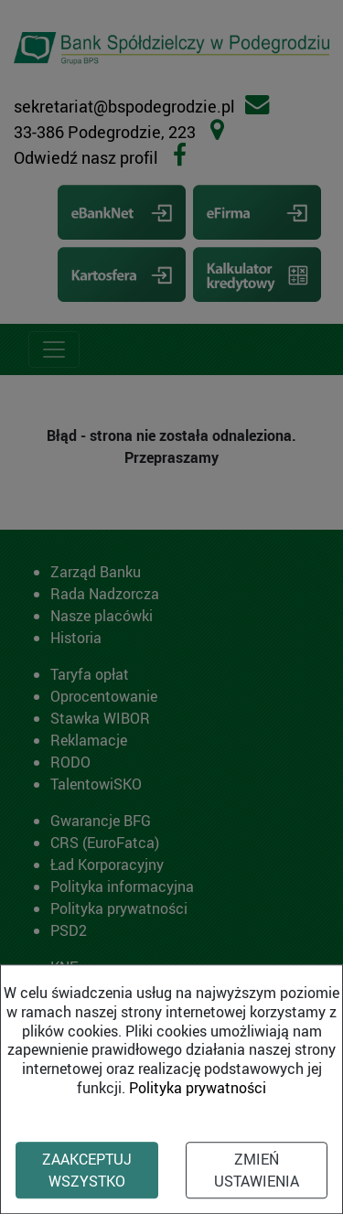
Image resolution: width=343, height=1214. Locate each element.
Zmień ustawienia (256, 1170)
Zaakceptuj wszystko (87, 1170)
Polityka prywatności (197, 1088)
